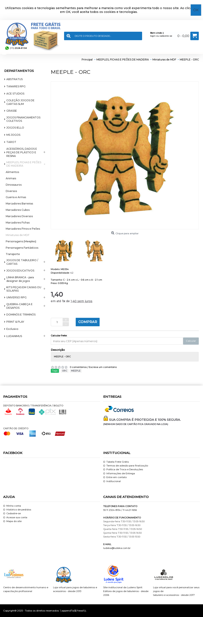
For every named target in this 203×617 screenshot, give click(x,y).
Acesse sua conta (15, 517)
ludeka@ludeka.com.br (116, 548)
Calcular (191, 340)
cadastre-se (166, 35)
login (153, 35)
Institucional (112, 481)
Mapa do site (12, 521)
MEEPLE (76, 370)
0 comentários (78, 367)
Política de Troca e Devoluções (123, 469)
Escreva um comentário (103, 367)
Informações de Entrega (119, 473)
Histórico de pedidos (17, 509)
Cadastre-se (12, 513)
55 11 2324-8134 (112, 510)
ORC (64, 370)
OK (196, 10)
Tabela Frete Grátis (116, 461)
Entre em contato (115, 477)
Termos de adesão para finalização (125, 465)
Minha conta (12, 505)
